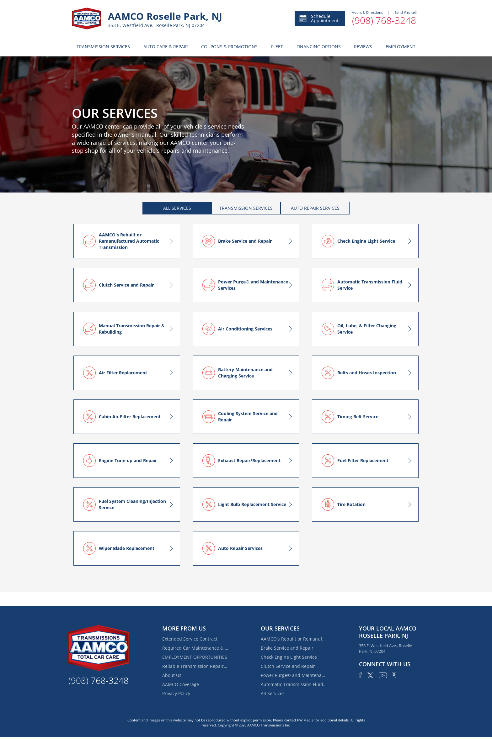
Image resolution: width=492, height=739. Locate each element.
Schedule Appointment (319, 18)
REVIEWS (363, 47)
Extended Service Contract (189, 639)
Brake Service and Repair (287, 648)
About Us (171, 675)
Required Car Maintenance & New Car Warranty (195, 648)
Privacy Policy (176, 693)
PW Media (305, 720)
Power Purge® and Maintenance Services (294, 675)
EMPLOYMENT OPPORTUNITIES (194, 657)
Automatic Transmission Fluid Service (294, 684)
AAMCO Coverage (180, 684)
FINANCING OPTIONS (319, 47)
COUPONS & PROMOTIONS (229, 47)
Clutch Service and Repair (288, 666)
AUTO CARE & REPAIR (165, 47)
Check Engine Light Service (289, 657)
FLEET (277, 47)
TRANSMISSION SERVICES (103, 47)
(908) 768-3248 (384, 20)
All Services (273, 693)
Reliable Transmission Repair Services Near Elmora (195, 666)
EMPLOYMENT (400, 47)
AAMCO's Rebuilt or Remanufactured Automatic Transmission (294, 639)
